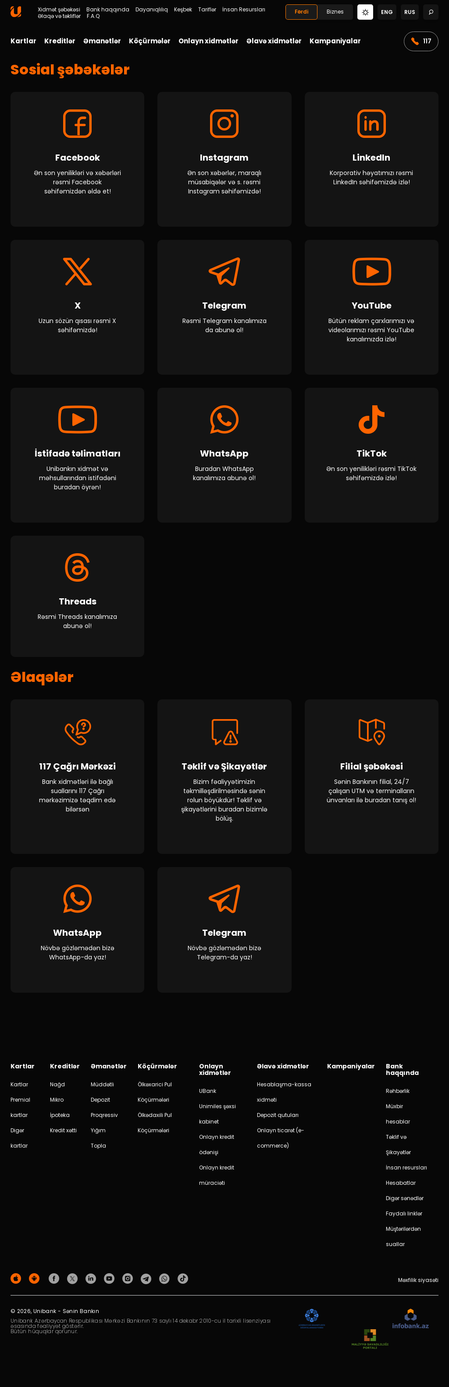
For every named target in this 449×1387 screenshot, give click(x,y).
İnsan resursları (406, 1172)
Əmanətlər (102, 41)
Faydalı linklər (404, 1218)
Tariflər (207, 9)
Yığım (98, 1134)
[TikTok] (371, 455)
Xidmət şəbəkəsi (59, 9)
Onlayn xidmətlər (208, 41)
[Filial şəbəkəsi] (371, 781)
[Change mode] (365, 11)
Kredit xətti (63, 1134)
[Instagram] (224, 159)
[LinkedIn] (371, 159)
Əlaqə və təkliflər (59, 16)
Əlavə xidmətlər (274, 41)
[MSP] (370, 1344)
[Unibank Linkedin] (92, 1282)
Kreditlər (59, 41)
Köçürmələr (150, 41)
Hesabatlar (401, 1187)
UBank (207, 1095)
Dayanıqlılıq (151, 9)
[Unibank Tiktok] (183, 1282)
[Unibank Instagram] (128, 1282)
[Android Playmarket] (35, 1282)
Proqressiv (104, 1119)
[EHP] (358, 1323)
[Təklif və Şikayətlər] (224, 781)
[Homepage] (16, 15)
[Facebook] (77, 159)
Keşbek (183, 9)
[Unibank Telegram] (147, 1282)
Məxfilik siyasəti (418, 1284)
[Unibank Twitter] (73, 1282)
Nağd (57, 1088)
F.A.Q (93, 16)
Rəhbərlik (398, 1095)
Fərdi (301, 11)
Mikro (57, 1104)
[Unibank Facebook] (55, 1282)
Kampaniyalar (335, 41)
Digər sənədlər (405, 1202)
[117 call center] (77, 781)
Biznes (335, 11)
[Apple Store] (17, 1282)
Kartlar (23, 41)
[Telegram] (224, 307)
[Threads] (77, 598)
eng (387, 12)
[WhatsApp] (224, 455)
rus (409, 12)
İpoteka (60, 1119)
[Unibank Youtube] (110, 1282)
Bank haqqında (107, 9)
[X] (77, 307)
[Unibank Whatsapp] (165, 1282)
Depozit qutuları (278, 1119)
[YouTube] (371, 307)
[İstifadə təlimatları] (77, 455)
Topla (98, 1150)
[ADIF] (312, 1323)
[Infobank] (410, 1323)
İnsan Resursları (243, 9)
